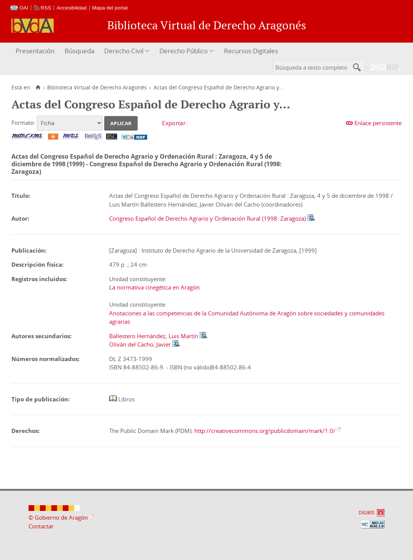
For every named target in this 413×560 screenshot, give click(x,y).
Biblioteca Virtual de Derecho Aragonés (97, 87)
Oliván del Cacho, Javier (140, 344)
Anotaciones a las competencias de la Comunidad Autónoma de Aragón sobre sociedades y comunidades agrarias (246, 317)
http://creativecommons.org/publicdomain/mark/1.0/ (264, 430)
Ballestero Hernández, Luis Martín (153, 336)
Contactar (41, 526)
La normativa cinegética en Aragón (154, 287)
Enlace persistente (378, 123)
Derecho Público (183, 50)
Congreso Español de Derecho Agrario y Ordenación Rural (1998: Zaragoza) (207, 218)
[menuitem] (36, 51)
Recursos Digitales (251, 50)
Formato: (23, 122)
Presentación (35, 50)
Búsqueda (79, 50)
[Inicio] (38, 87)
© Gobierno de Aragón (58, 517)
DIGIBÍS (367, 512)
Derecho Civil (123, 50)
